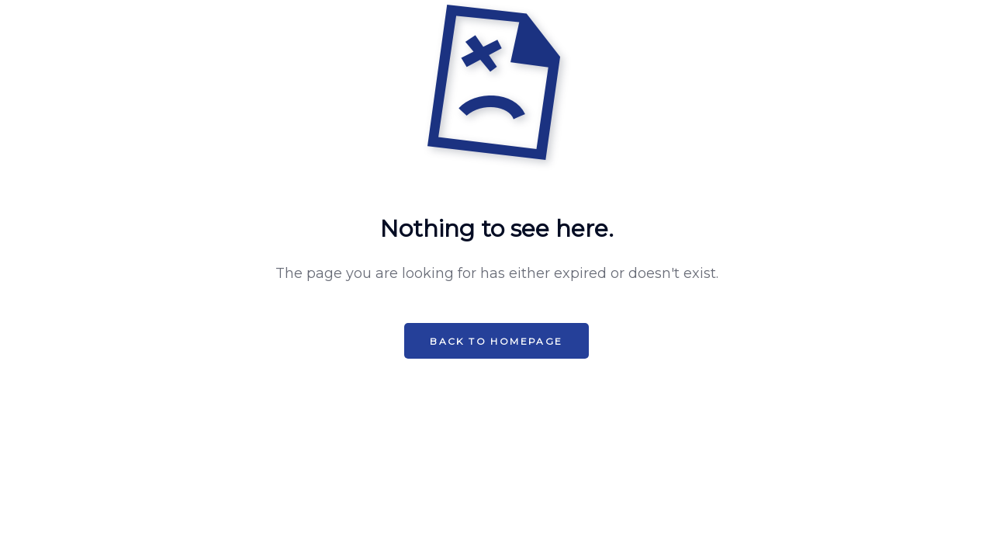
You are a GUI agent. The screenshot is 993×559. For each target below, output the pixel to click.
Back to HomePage (496, 341)
